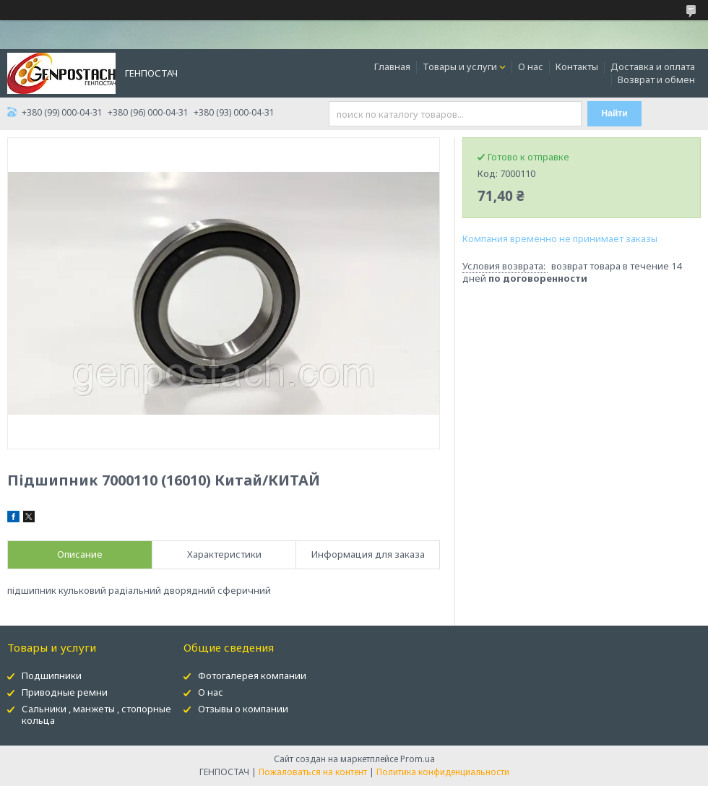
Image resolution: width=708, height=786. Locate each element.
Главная (392, 66)
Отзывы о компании (243, 708)
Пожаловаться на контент (313, 772)
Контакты (577, 66)
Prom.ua (417, 759)
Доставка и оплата (652, 66)
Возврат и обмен (656, 79)
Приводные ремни (65, 692)
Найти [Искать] (615, 113)
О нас (530, 66)
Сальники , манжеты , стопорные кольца (96, 714)
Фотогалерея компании (252, 675)
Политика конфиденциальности (442, 772)
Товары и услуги (460, 66)
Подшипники (52, 675)
